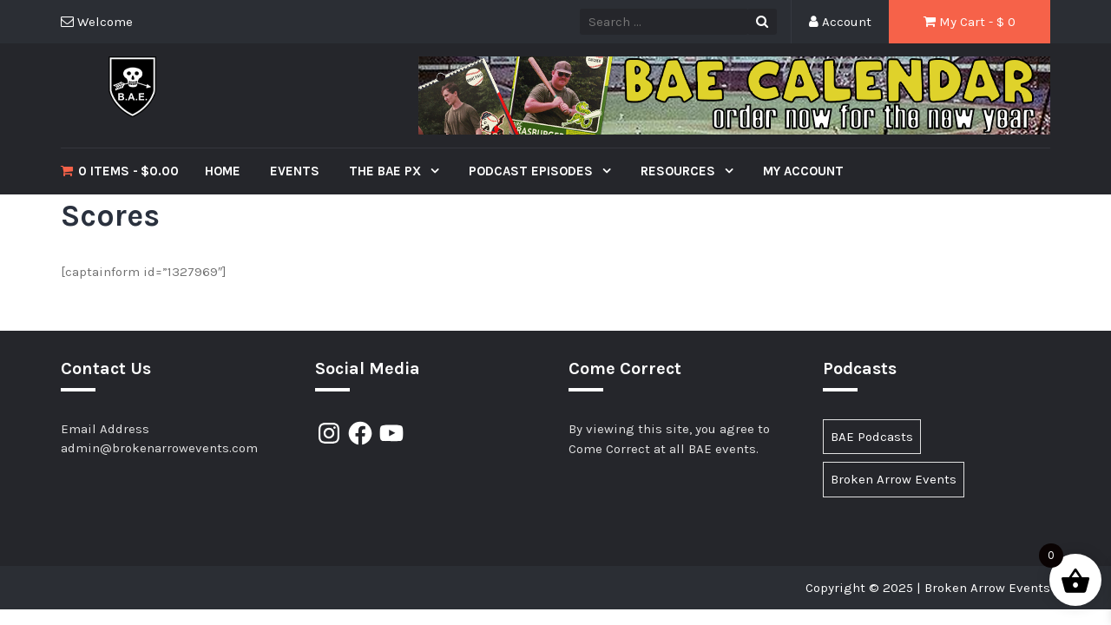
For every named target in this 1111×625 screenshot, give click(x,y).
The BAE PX (386, 171)
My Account (803, 171)
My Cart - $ (970, 22)
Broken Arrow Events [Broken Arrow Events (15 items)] (894, 479)
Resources (680, 171)
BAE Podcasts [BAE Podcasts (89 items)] (872, 436)
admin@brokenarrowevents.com (159, 448)
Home (222, 171)
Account (840, 22)
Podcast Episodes (532, 171)
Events (294, 171)
